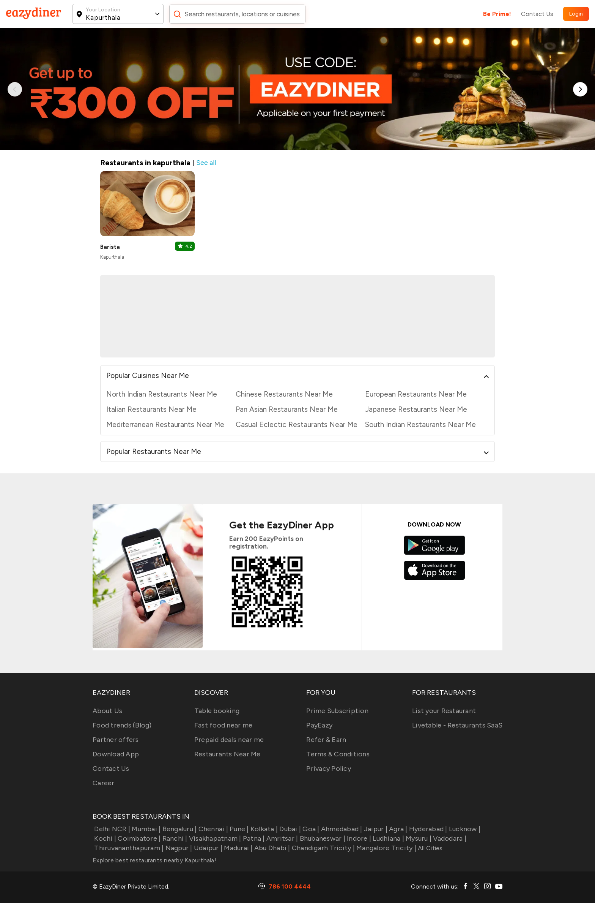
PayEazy (319, 725)
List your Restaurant (444, 711)
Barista (110, 247)
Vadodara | (448, 838)
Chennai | (212, 829)
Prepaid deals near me (229, 739)
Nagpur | (178, 848)
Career (104, 783)
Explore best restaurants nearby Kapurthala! (154, 860)
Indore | (358, 838)
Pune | (238, 829)
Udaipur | (207, 848)
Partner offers (116, 739)
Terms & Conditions (338, 754)
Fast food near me (223, 725)
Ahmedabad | (341, 829)
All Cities (429, 848)
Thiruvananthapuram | (128, 848)
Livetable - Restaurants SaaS (457, 725)
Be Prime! (497, 13)
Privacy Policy (328, 768)
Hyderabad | (427, 829)
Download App (116, 754)
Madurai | (237, 848)
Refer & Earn (326, 739)
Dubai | (289, 829)
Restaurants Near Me (227, 754)
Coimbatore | (138, 838)
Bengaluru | (179, 829)
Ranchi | (174, 838)
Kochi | (104, 838)
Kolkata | (263, 829)
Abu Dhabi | (271, 848)
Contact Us (537, 13)
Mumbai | (145, 829)
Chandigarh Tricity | (322, 848)
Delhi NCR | (111, 829)
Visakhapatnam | (214, 838)
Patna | (253, 838)
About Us (107, 711)
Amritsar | (281, 838)
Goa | (310, 829)
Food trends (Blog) (122, 725)
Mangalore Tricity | (385, 848)
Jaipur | (374, 829)
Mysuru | (417, 838)
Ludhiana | (387, 838)
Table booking (216, 711)
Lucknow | (464, 829)
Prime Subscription (337, 711)
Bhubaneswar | (321, 838)
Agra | (397, 829)
